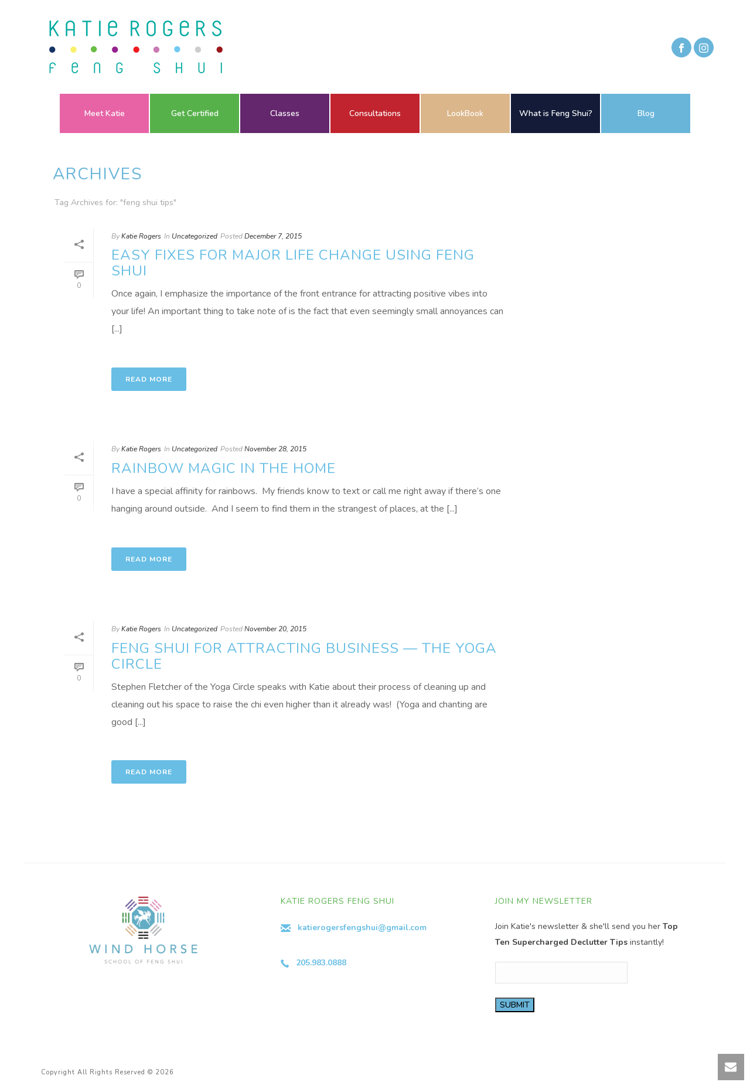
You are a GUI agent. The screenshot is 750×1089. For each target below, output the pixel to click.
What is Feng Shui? (555, 113)
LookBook (465, 113)
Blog (646, 113)
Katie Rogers (141, 236)
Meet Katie (104, 113)
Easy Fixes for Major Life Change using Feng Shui (293, 263)
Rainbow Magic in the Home (223, 468)
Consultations (375, 113)
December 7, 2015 (273, 236)
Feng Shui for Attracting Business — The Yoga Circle (304, 656)
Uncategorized (194, 236)
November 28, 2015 (275, 449)
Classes (284, 113)
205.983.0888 (321, 962)
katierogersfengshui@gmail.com (362, 927)
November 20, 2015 (275, 629)
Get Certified (195, 113)
